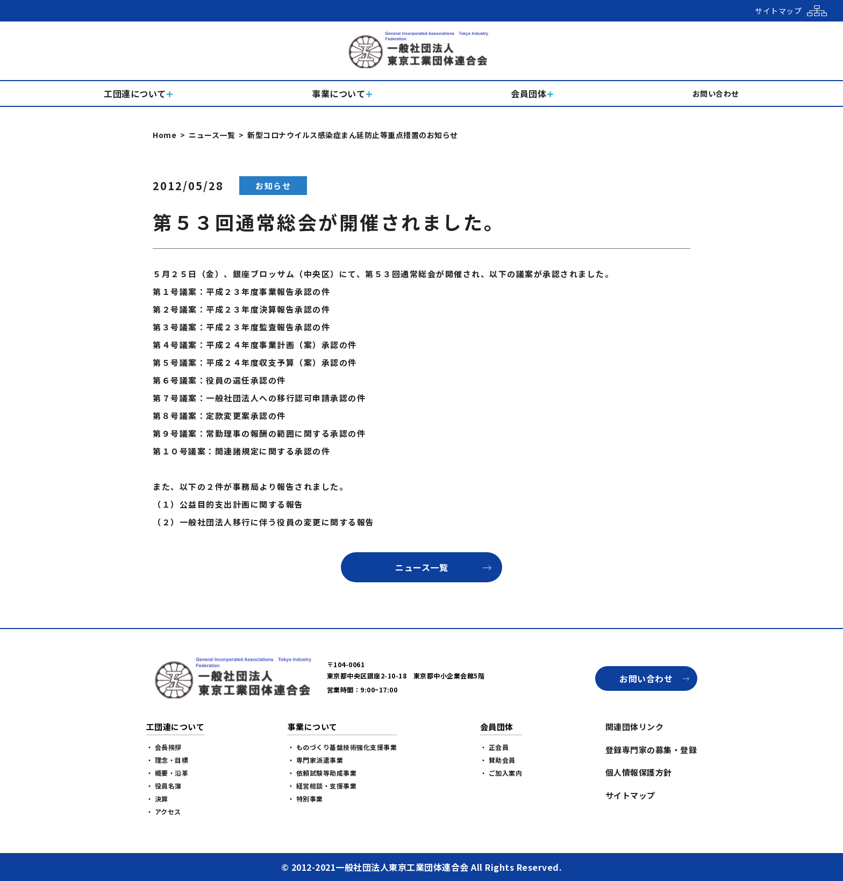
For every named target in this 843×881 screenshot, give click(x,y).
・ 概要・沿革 (167, 772)
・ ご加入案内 (501, 772)
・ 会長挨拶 (164, 747)
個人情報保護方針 (638, 772)
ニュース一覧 (212, 134)
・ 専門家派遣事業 (316, 759)
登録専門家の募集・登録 (651, 749)
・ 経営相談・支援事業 (322, 785)
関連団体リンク (634, 726)
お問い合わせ (646, 678)
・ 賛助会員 (498, 759)
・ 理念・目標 (167, 759)
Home (164, 134)
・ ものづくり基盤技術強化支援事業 (342, 747)
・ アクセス (163, 811)
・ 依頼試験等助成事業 (322, 772)
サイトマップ (630, 795)
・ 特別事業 (305, 798)
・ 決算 (157, 798)
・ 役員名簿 (164, 785)
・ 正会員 (494, 747)
